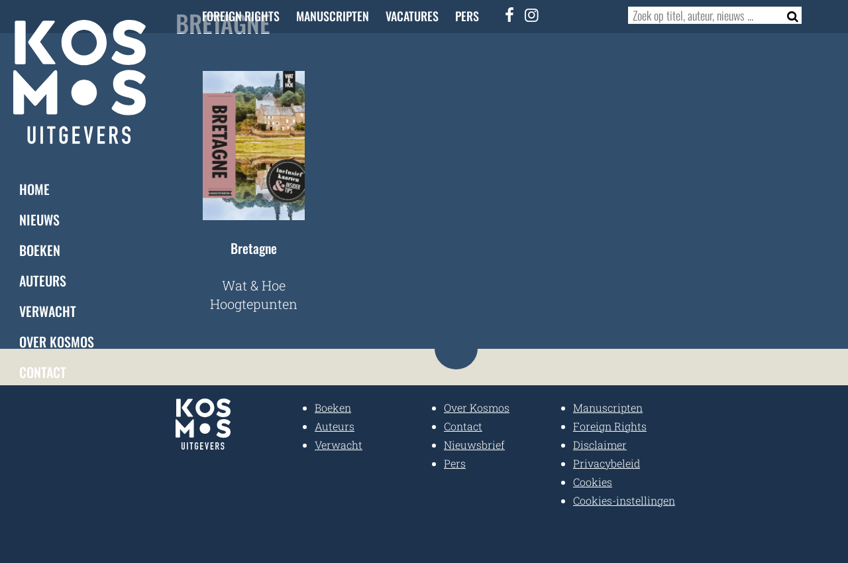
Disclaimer (600, 445)
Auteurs (42, 280)
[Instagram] (532, 14)
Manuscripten (332, 16)
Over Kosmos (56, 341)
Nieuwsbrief (474, 445)
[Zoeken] (788, 15)
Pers (467, 16)
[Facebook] (510, 14)
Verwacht (47, 311)
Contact (42, 372)
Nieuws (39, 219)
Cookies (592, 482)
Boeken (39, 250)
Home (34, 189)
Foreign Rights (241, 16)
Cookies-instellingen (624, 500)
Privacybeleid (606, 463)
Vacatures (412, 16)
